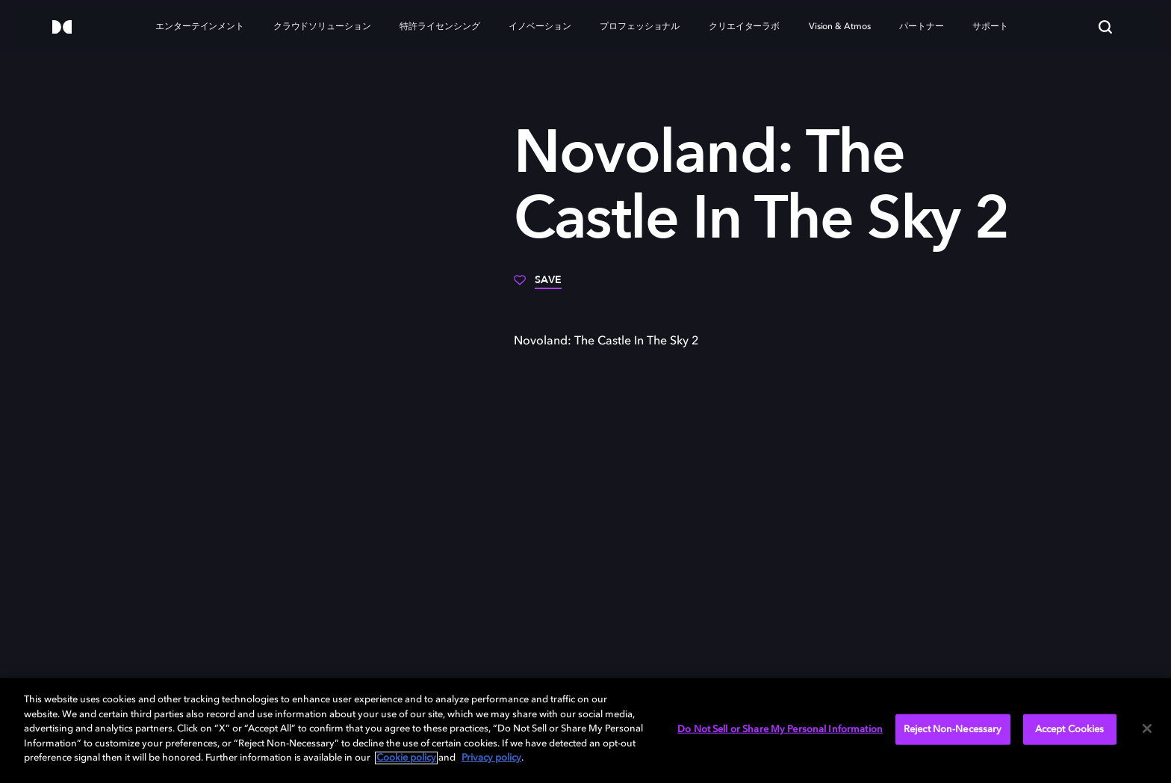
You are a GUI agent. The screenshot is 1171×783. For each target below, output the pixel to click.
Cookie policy (406, 758)
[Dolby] (62, 28)
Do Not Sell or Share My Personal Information (780, 729)
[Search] (1105, 27)
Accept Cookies (1070, 729)
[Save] (538, 285)
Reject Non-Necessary (953, 729)
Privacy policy (491, 758)
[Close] (1147, 728)
